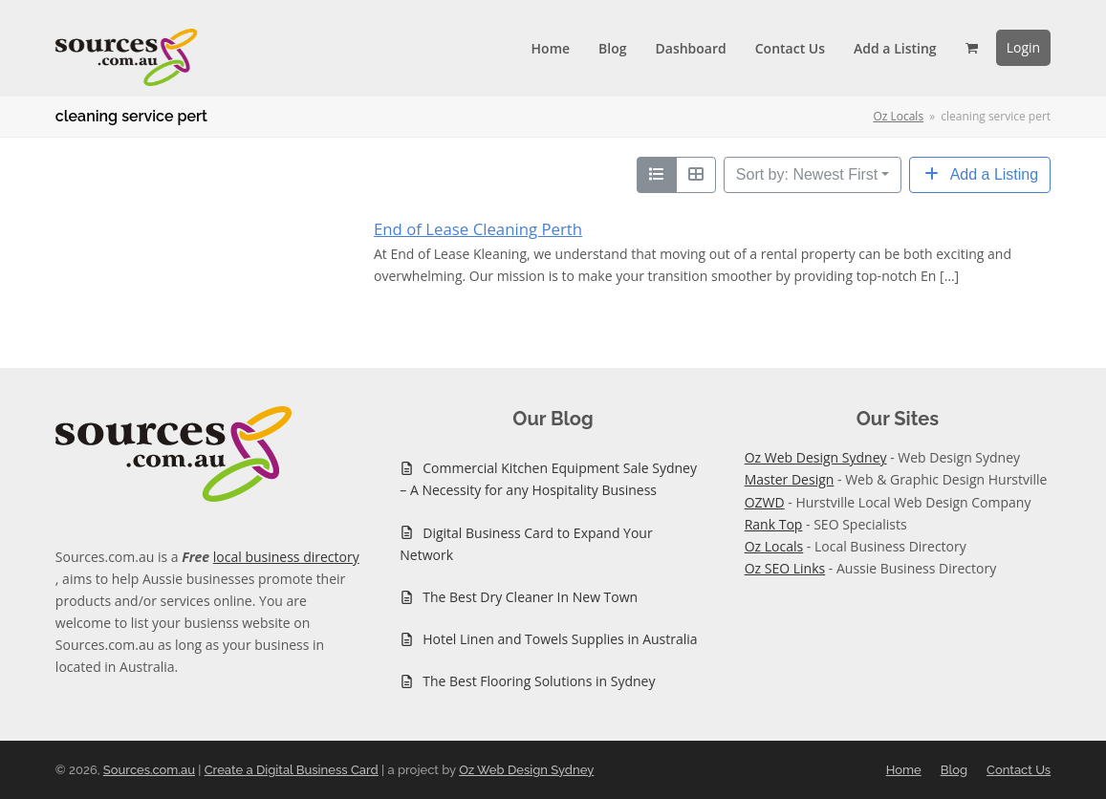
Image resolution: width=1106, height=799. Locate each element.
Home (904, 770)
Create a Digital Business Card (292, 770)
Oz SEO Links (785, 568)
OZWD (765, 502)
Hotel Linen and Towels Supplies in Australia (560, 639)
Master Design (790, 479)
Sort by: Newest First (807, 174)
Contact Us (1019, 770)
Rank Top (774, 524)
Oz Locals (774, 546)
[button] (971, 48)
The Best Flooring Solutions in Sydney (539, 681)
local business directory (286, 557)
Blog (954, 770)
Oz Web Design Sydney (816, 457)
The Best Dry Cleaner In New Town (530, 597)
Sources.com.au (149, 770)
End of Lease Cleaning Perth (478, 229)
